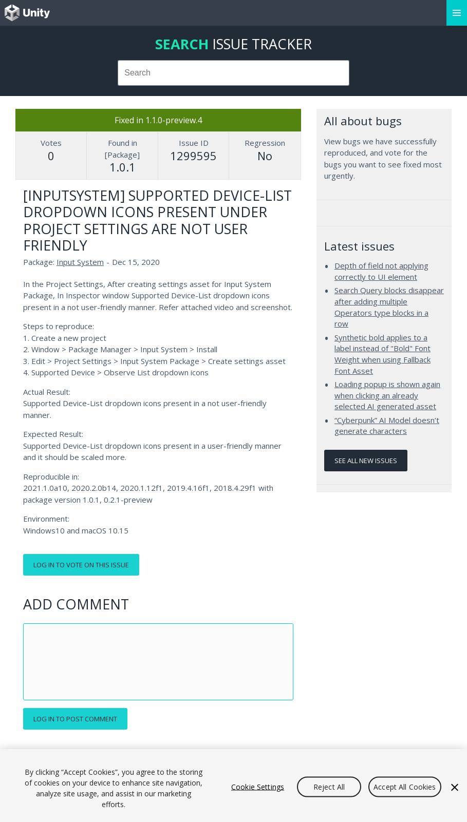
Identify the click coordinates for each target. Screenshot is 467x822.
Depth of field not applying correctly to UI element (381, 271)
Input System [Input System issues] (80, 262)
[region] (233, 785)
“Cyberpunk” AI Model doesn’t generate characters (386, 425)
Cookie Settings (257, 787)
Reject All (329, 787)
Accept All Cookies (404, 787)
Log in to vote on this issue (81, 564)
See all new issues (365, 460)
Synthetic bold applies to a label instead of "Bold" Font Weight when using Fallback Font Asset (382, 354)
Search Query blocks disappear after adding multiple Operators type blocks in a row (389, 307)
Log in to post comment (75, 718)
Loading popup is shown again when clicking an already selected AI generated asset (387, 395)
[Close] (455, 787)
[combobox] (233, 73)
